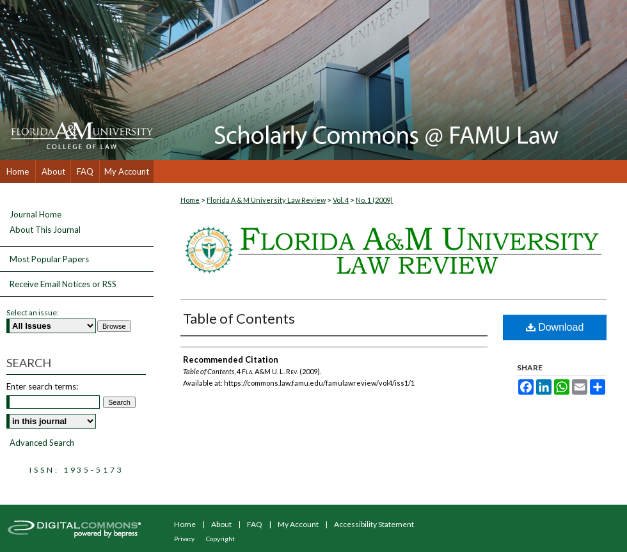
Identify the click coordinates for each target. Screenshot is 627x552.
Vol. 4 (341, 200)
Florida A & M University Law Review (266, 200)
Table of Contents (239, 318)
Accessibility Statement (374, 524)
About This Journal (45, 230)
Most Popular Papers (49, 259)
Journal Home (35, 214)
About (221, 524)
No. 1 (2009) (374, 200)
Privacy (184, 538)
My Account (298, 524)
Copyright (220, 538)
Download (555, 327)
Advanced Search (42, 443)
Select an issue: (32, 312)
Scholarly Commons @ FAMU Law (390, 80)
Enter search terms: (42, 386)
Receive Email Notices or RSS (63, 284)
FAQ (254, 524)
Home (190, 200)
